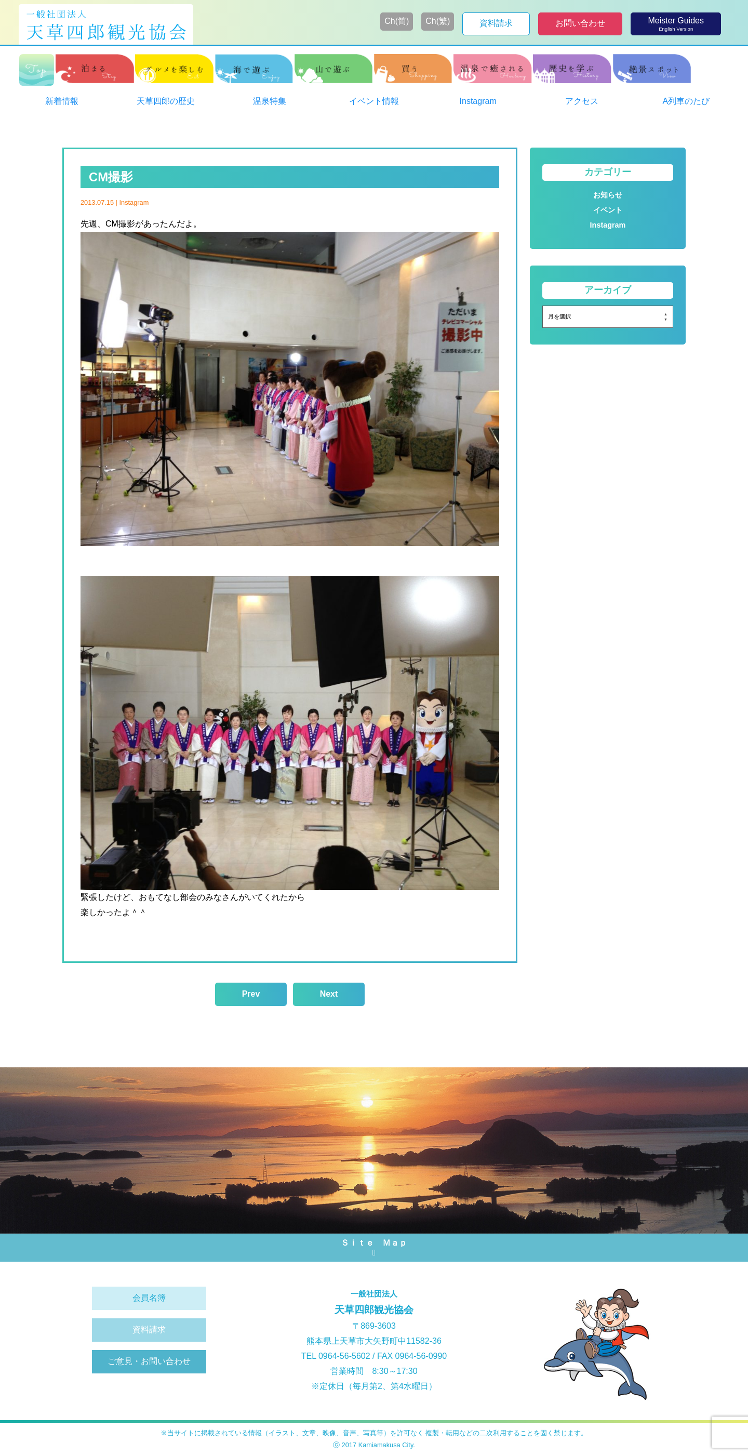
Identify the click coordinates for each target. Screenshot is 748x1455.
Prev (251, 993)
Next (329, 993)
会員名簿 (149, 1297)
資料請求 (149, 1329)
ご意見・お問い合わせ (149, 1361)
